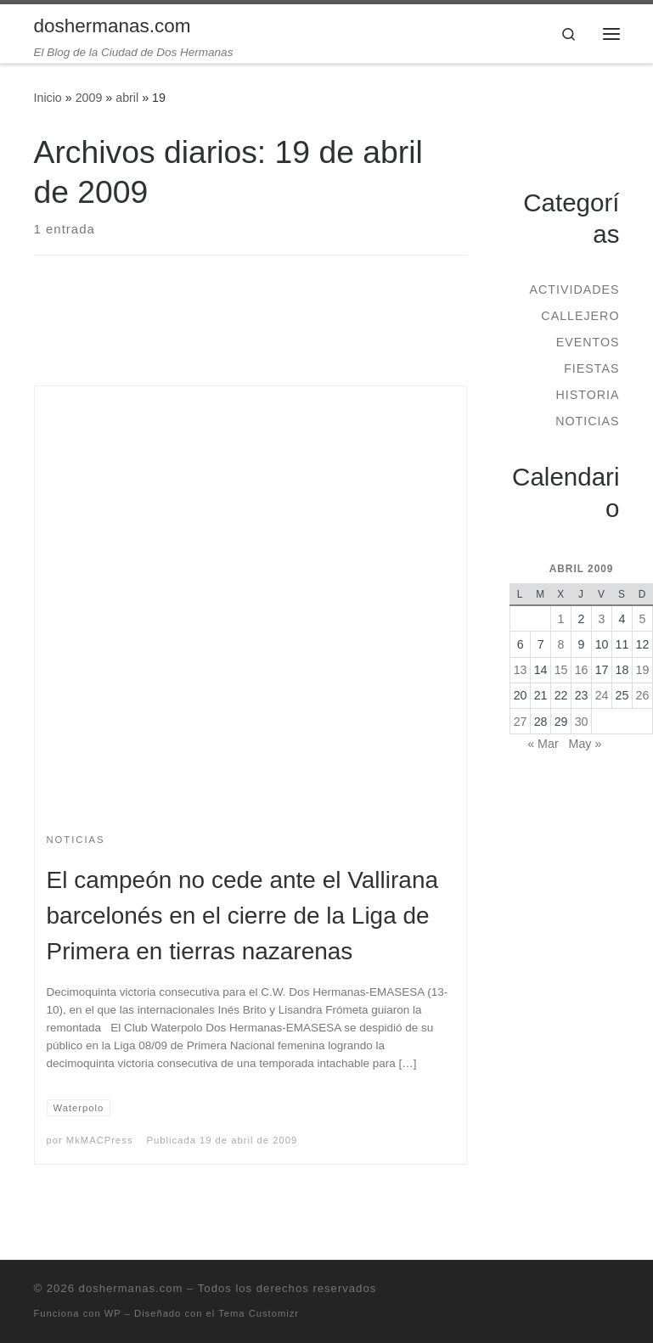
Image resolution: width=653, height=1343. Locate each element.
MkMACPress (99, 1140)
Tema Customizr (258, 1313)
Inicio (48, 97)
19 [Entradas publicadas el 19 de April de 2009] (643, 670)
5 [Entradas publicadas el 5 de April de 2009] (642, 619)
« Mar (542, 743)
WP (112, 1313)
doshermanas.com (131, 1288)
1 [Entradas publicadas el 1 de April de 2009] (561, 619)
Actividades (574, 289)
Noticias (587, 421)
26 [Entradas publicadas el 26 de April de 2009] (643, 695)
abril (126, 97)
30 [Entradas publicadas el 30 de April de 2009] (581, 721)
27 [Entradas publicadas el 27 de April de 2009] (520, 721)
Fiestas (591, 368)
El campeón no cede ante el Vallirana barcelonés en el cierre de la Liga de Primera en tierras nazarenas (243, 915)
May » (585, 743)
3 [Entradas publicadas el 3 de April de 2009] (602, 619)
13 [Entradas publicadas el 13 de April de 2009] (520, 670)
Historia (587, 395)
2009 (89, 97)
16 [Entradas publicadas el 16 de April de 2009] (581, 670)
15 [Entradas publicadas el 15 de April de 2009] (561, 670)
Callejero (580, 316)
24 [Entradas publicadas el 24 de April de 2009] (602, 695)
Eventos (588, 342)
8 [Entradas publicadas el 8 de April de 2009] (561, 644)
